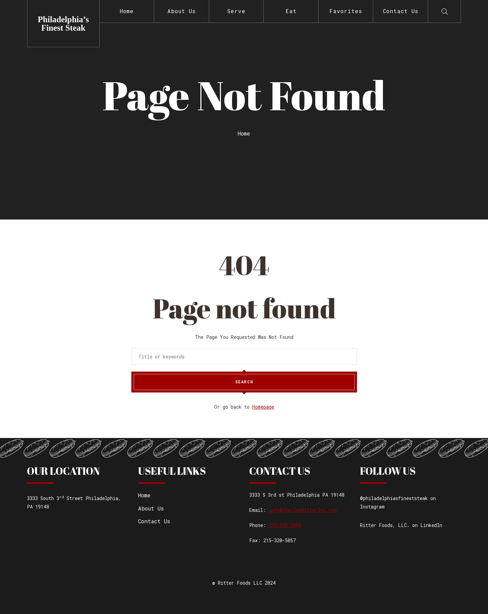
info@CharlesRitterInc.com (303, 510)
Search (244, 382)
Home (127, 10)
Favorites (345, 10)
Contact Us (400, 10)
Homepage (263, 407)
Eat (291, 10)
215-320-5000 (285, 525)
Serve (236, 10)
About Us (181, 10)
